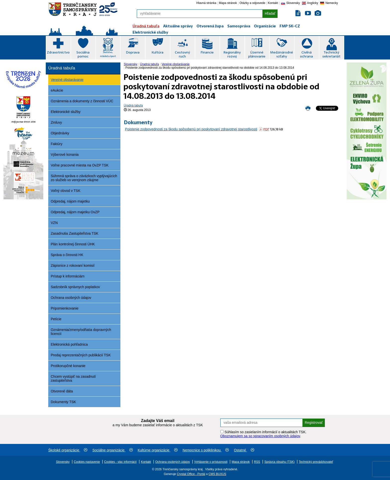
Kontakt (273, 3)
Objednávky (60, 133)
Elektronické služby (150, 32)
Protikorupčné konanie (68, 366)
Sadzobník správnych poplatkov (75, 287)
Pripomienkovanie (64, 308)
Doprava (133, 52)
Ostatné (244, 450)
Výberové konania (65, 155)
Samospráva (238, 26)
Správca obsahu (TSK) (279, 462)
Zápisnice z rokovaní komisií (73, 265)
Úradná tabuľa (146, 26)
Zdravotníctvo (58, 52)
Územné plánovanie (256, 54)
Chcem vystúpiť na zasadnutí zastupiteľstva (73, 378)
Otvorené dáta (62, 391)
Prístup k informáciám (67, 276)
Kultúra (157, 52)
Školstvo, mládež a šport (108, 54)
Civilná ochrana (306, 54)
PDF (266, 129)
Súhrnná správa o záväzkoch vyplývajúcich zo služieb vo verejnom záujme (84, 178)
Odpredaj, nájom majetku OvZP (75, 212)
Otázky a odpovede (252, 3)
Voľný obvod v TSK (65, 191)
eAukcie (57, 90)
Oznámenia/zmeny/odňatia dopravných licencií (81, 332)
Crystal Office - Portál (191, 474)
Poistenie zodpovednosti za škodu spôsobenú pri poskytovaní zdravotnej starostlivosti (191, 129)
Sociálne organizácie (112, 450)
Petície (56, 319)
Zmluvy (56, 122)
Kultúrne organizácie (158, 450)
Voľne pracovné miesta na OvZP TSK (79, 165)
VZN (54, 223)
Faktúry (56, 144)
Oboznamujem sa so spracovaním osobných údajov (260, 436)
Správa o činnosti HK (67, 255)
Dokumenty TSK (63, 402)
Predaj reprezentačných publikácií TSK (81, 355)
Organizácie (265, 26)
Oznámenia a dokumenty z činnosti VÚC (82, 101)
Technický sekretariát (331, 54)
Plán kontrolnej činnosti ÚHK (73, 244)
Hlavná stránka (206, 3)
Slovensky (131, 64)
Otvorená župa (210, 26)
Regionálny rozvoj (232, 54)
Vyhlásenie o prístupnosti (211, 462)
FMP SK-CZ (290, 26)
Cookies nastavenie (87, 462)
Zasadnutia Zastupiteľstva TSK (74, 233)
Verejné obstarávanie (67, 80)
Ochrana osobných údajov (71, 298)
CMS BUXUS (217, 474)
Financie (207, 52)
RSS (257, 462)
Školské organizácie (67, 450)
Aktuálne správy (178, 26)
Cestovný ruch (182, 54)
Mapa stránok (228, 3)
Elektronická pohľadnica (69, 344)
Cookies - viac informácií (120, 462)
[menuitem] (131, 64)
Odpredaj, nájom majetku (70, 201)
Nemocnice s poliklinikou (206, 450)
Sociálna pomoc (83, 54)
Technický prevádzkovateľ (316, 462)
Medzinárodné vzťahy (281, 54)
